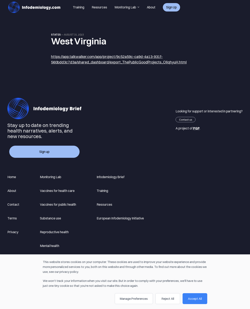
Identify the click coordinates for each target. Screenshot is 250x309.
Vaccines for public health (58, 204)
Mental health (49, 246)
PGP (196, 128)
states (56, 34)
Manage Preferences (134, 299)
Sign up (171, 7)
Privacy (12, 232)
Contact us (185, 119)
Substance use (50, 218)
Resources (99, 7)
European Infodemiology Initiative (120, 218)
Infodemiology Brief (110, 177)
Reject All (168, 299)
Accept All (195, 299)
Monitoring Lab (127, 7)
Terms (12, 218)
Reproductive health (54, 232)
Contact (13, 204)
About (151, 7)
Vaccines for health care (57, 191)
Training (78, 7)
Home (11, 177)
